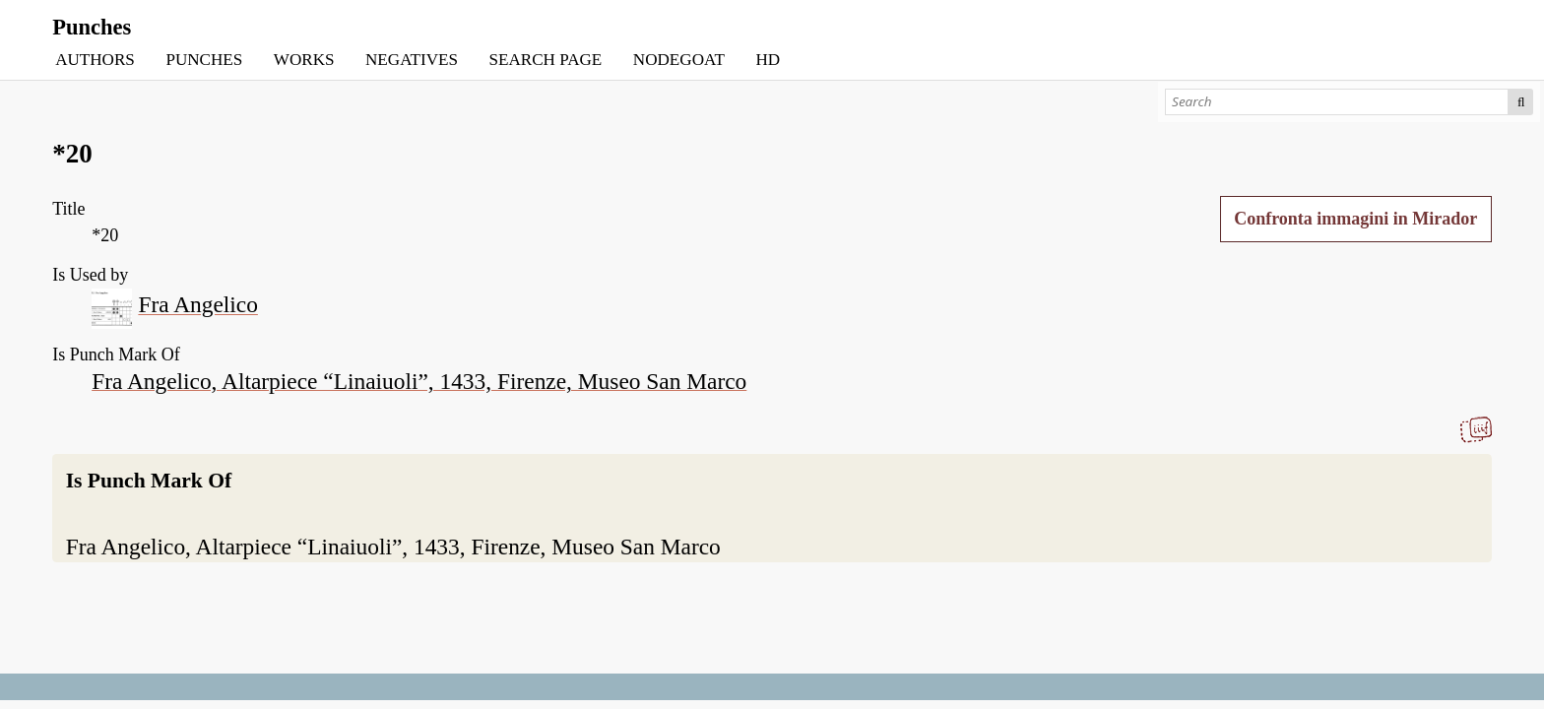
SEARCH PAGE (546, 59)
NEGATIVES (411, 59)
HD (767, 59)
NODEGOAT (679, 59)
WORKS (304, 59)
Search (1521, 102)
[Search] (1337, 102)
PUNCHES (203, 59)
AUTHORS (95, 59)
